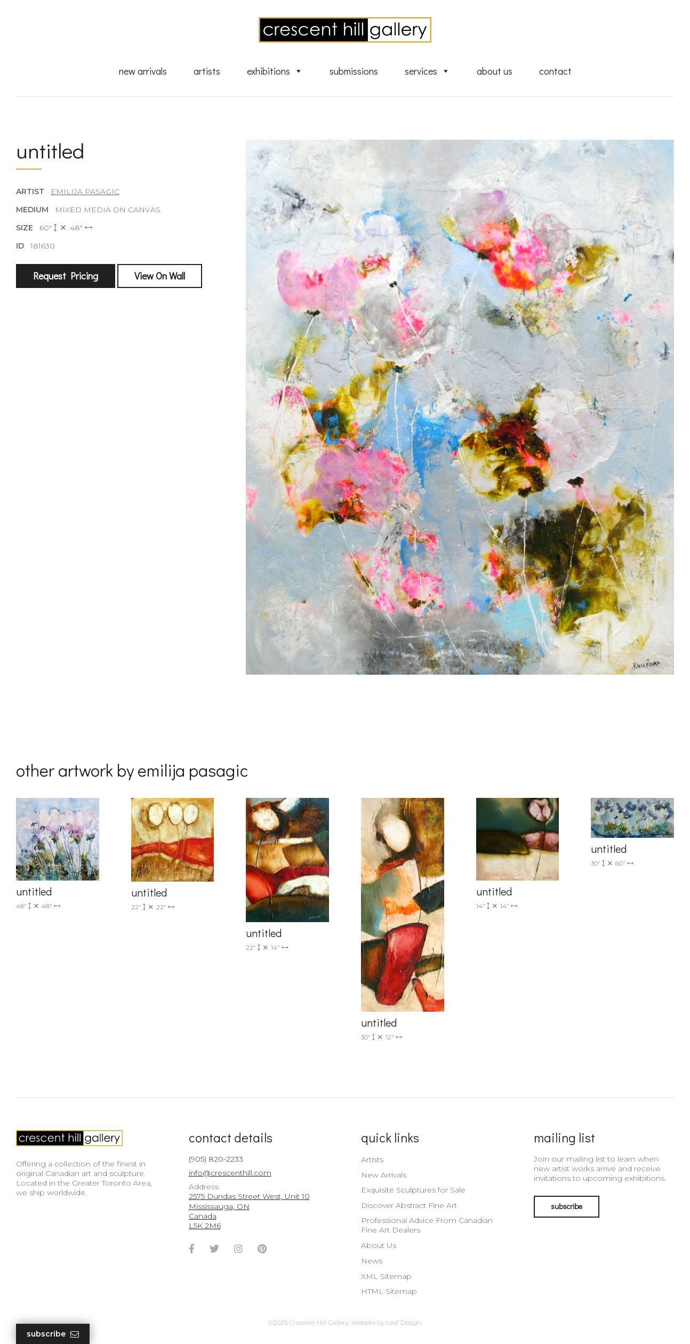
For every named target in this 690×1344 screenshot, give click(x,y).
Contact (555, 71)
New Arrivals (143, 71)
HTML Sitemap (389, 1291)
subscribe (566, 1206)
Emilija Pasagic (85, 191)
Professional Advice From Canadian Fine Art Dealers (427, 1225)
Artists (207, 71)
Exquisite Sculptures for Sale (413, 1190)
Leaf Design (403, 1322)
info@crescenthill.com (230, 1173)
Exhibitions (275, 71)
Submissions (354, 71)
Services (427, 71)
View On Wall (159, 275)
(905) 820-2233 (216, 1159)
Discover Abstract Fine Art (409, 1205)
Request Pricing (65, 275)
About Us (494, 71)
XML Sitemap (386, 1276)
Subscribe (53, 1334)
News (371, 1261)
